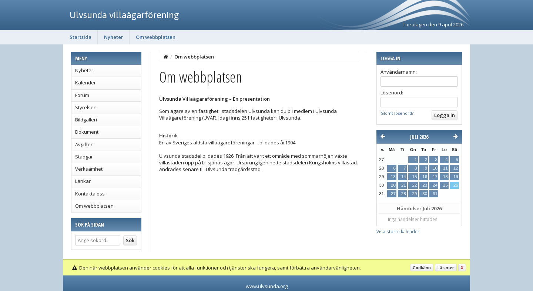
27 (393, 193)
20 (393, 185)
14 (403, 176)
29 (414, 193)
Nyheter (113, 37)
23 (424, 185)
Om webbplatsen (155, 37)
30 (424, 193)
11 (445, 168)
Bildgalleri (86, 119)
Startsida (80, 37)
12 (455, 168)
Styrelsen (86, 107)
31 (435, 193)
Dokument (86, 131)
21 (403, 185)
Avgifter (84, 144)
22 (414, 185)
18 (445, 176)
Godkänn (422, 267)
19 (455, 176)
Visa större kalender (397, 231)
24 (435, 185)
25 (445, 185)
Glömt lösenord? (397, 113)
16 (424, 176)
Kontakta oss (90, 193)
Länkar (83, 181)
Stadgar (84, 156)
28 (403, 193)
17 (435, 176)
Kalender (85, 82)
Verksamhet (89, 168)
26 (455, 185)
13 (393, 176)
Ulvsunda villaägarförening (124, 15)
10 (435, 168)
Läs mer (446, 267)
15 (414, 176)
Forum (82, 95)
